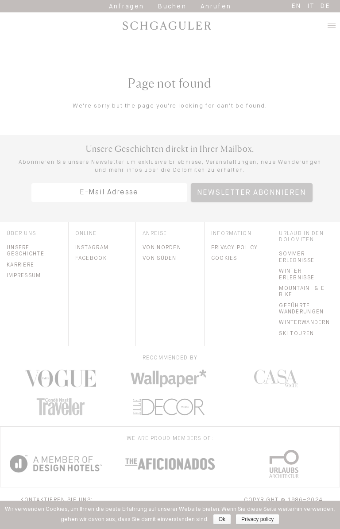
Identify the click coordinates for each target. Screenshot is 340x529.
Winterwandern (304, 322)
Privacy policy (257, 519)
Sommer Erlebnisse (296, 257)
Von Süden (160, 258)
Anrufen (216, 7)
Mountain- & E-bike (303, 291)
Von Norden (162, 248)
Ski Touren (296, 333)
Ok (222, 519)
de (325, 6)
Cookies (224, 258)
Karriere (20, 265)
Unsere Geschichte (25, 251)
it (311, 6)
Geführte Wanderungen (301, 309)
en (296, 6)
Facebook (91, 258)
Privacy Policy (234, 248)
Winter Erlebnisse (296, 274)
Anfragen (126, 7)
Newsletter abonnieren (251, 193)
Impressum (24, 275)
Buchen (172, 7)
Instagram (92, 248)
